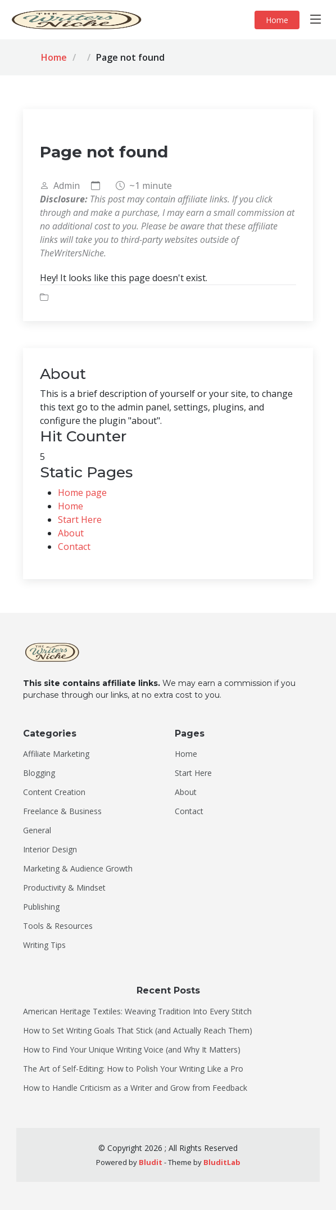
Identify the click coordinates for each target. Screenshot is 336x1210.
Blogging (39, 773)
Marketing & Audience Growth (78, 869)
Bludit (150, 1162)
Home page (82, 492)
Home (277, 20)
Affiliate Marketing (56, 754)
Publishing (41, 907)
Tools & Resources (58, 926)
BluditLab (221, 1162)
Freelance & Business (62, 811)
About (71, 533)
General (37, 830)
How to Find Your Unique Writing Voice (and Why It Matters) (131, 1050)
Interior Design (50, 850)
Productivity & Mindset (64, 888)
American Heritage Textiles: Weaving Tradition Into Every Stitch (137, 1011)
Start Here (80, 519)
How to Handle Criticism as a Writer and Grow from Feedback (135, 1088)
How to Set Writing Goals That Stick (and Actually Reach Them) (137, 1031)
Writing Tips (44, 945)
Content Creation (54, 792)
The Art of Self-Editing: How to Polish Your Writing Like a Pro (133, 1069)
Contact (74, 546)
